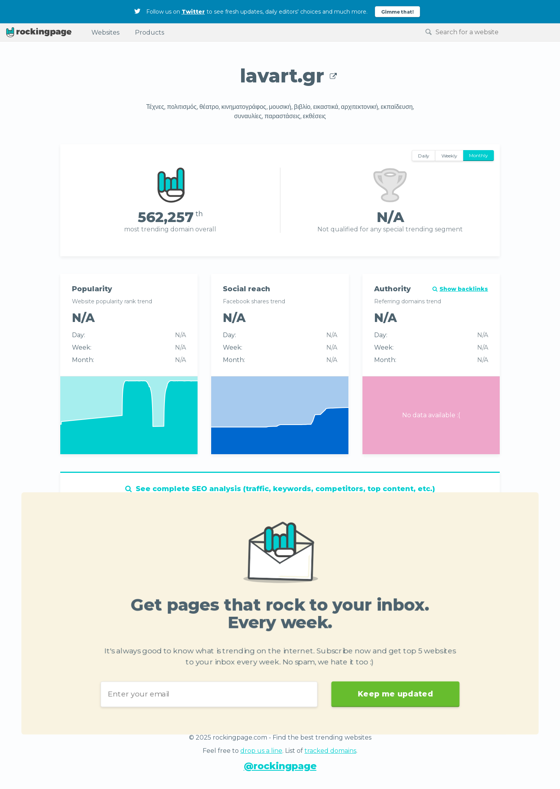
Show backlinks (460, 288)
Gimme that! (397, 12)
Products (149, 32)
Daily (424, 156)
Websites (105, 32)
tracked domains (330, 750)
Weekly (449, 156)
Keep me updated (387, 688)
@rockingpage (280, 766)
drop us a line (261, 750)
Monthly (478, 155)
